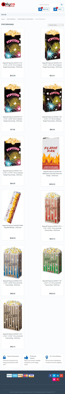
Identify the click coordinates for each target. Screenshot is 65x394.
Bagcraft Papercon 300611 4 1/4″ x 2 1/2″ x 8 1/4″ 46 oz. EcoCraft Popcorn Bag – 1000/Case (52, 228)
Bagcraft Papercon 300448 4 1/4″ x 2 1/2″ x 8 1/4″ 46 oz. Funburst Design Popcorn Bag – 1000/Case (52, 65)
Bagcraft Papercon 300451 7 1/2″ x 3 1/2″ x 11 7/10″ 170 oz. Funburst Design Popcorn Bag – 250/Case (13, 173)
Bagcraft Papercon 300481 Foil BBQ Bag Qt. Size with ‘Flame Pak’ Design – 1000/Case (52, 174)
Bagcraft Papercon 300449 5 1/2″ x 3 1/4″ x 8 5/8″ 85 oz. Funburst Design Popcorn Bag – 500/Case (13, 119)
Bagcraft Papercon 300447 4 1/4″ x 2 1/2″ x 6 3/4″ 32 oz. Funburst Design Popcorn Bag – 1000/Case (13, 65)
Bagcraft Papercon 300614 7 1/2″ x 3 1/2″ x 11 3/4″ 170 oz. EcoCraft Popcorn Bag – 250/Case (13, 336)
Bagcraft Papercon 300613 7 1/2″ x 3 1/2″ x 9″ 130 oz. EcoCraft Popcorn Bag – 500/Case (52, 283)
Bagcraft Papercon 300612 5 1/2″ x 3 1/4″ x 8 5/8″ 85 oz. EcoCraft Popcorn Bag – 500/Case (12, 283)
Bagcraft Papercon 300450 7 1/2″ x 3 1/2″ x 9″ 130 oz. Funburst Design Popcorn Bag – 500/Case (52, 119)
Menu (3, 15)
